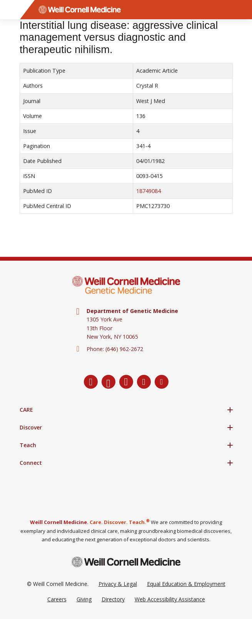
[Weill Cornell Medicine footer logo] (126, 561)
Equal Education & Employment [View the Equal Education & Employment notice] (186, 583)
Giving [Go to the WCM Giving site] (84, 599)
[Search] (242, 9)
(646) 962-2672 (124, 349)
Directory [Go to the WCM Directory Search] (113, 599)
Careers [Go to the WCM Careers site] (57, 599)
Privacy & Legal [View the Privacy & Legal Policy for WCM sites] (117, 583)
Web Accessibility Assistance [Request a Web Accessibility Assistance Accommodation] (170, 599)
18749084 (148, 191)
